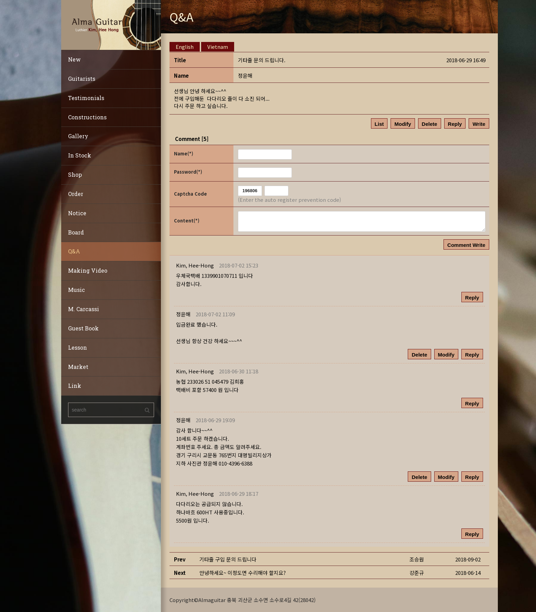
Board (76, 232)
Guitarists (81, 78)
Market (78, 366)
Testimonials (86, 97)
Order (75, 193)
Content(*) (186, 220)
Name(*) (183, 153)
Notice (77, 213)
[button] (195, 265)
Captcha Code (190, 193)
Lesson (77, 347)
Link (74, 385)
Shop (75, 174)
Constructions (87, 117)
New (74, 59)
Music (76, 289)
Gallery (78, 136)
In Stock (79, 155)
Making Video (87, 270)
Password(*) (188, 171)
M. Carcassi (83, 309)
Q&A (74, 251)
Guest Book (83, 328)
